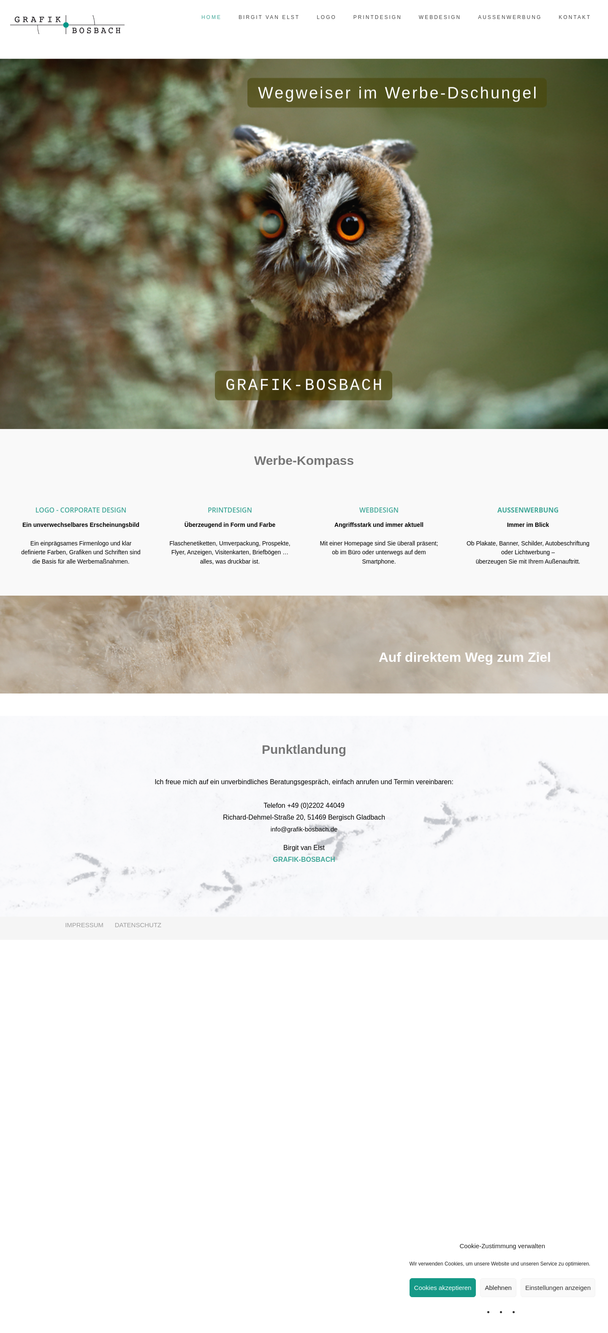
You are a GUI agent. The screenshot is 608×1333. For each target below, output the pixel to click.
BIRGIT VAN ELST (265, 17)
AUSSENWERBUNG (505, 17)
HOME (207, 17)
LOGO (322, 17)
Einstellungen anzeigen (558, 1287)
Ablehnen (498, 1287)
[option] (81, 523)
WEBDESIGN (436, 17)
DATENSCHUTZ (138, 1318)
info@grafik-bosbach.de (304, 1222)
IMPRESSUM (83, 1318)
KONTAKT (570, 17)
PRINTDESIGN (373, 17)
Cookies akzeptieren (443, 1287)
